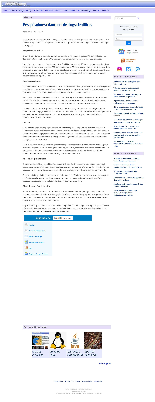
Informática (38, 10)
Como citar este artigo (37, 231)
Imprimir (32, 225)
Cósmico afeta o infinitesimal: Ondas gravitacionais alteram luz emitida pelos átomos (127, 134)
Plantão (105, 10)
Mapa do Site (98, 381)
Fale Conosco (76, 381)
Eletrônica (13, 10)
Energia (21, 10)
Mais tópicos (105, 363)
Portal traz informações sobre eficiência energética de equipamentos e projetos (125, 192)
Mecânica (58, 10)
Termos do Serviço (87, 381)
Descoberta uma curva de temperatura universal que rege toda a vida (128, 143)
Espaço (29, 10)
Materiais (49, 10)
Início (4, 10)
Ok (129, 43)
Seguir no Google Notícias (38, 254)
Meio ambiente (70, 10)
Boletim (67, 381)
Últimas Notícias (58, 381)
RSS (30, 248)
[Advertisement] (11, 48)
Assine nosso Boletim (36, 242)
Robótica (97, 10)
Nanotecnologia (84, 10)
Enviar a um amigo (35, 237)
